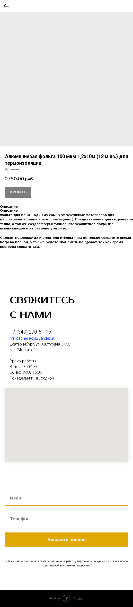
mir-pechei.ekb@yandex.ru (32, 338)
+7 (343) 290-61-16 (30, 332)
